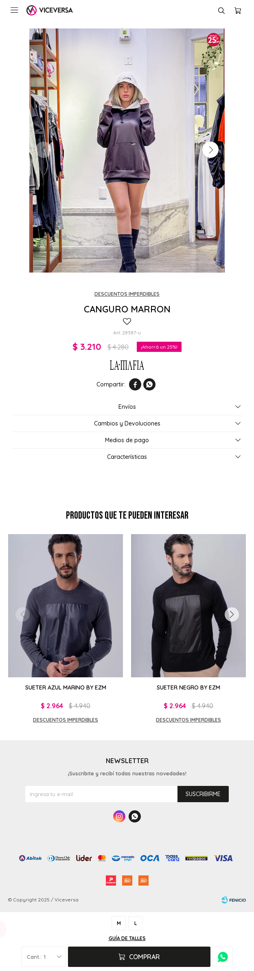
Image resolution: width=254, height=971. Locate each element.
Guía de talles (127, 938)
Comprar (144, 957)
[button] (210, 150)
